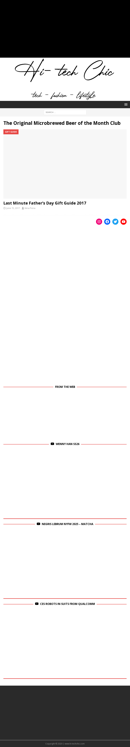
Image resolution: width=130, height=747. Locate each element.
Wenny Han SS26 (67, 444)
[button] (125, 104)
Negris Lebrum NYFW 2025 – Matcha (67, 524)
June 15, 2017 (13, 208)
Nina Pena (30, 208)
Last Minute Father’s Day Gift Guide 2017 (44, 203)
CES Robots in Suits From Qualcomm (67, 604)
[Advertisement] (65, 30)
